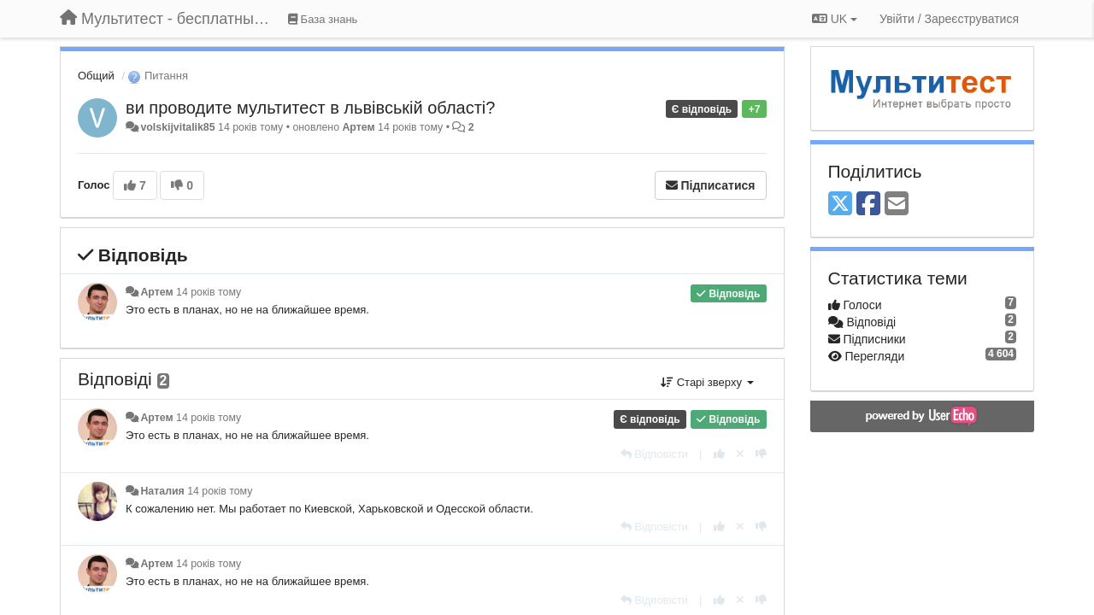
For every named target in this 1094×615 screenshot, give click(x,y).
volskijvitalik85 (177, 127)
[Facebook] (868, 205)
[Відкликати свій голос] (740, 454)
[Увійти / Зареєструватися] (949, 18)
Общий (96, 75)
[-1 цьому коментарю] (761, 454)
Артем (358, 127)
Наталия (162, 491)
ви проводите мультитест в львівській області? (310, 107)
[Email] (897, 205)
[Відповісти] (655, 454)
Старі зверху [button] (707, 382)
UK (834, 19)
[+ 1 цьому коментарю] (719, 454)
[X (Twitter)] (840, 205)
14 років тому (208, 292)
